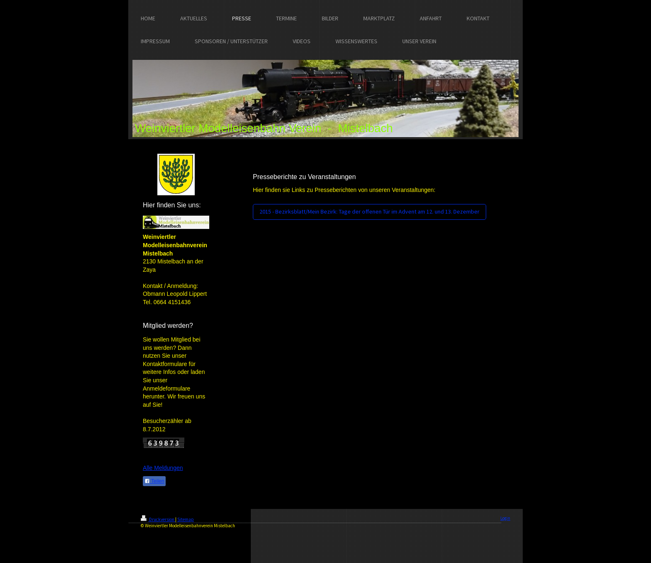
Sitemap (185, 519)
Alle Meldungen (163, 468)
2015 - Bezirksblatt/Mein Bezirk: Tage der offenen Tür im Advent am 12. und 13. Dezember (369, 211)
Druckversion (158, 519)
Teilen (154, 481)
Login (505, 518)
